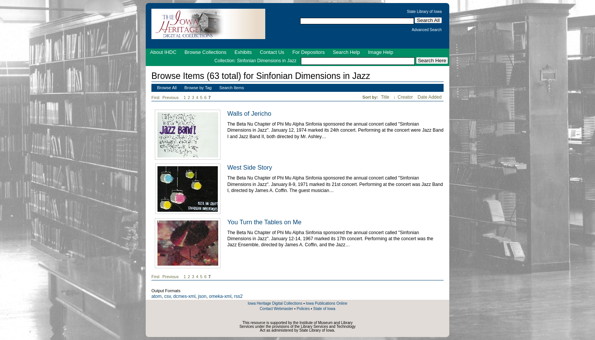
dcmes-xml (184, 296)
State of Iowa (324, 309)
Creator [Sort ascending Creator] (406, 97)
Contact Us (272, 52)
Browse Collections (205, 52)
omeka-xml (220, 296)
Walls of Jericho (249, 113)
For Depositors (308, 52)
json (202, 296)
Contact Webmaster (276, 309)
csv (167, 296)
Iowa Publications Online (327, 303)
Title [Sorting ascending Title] (386, 97)
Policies (303, 309)
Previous (170, 97)
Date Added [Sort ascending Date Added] (430, 97)
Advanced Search (427, 30)
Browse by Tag (198, 87)
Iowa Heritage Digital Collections (275, 303)
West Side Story (249, 167)
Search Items (231, 87)
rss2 (238, 296)
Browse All (166, 87)
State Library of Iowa (424, 12)
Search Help (346, 52)
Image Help (380, 52)
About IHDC (163, 52)
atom (156, 296)
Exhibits (243, 52)
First (155, 97)
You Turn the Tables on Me (264, 222)
